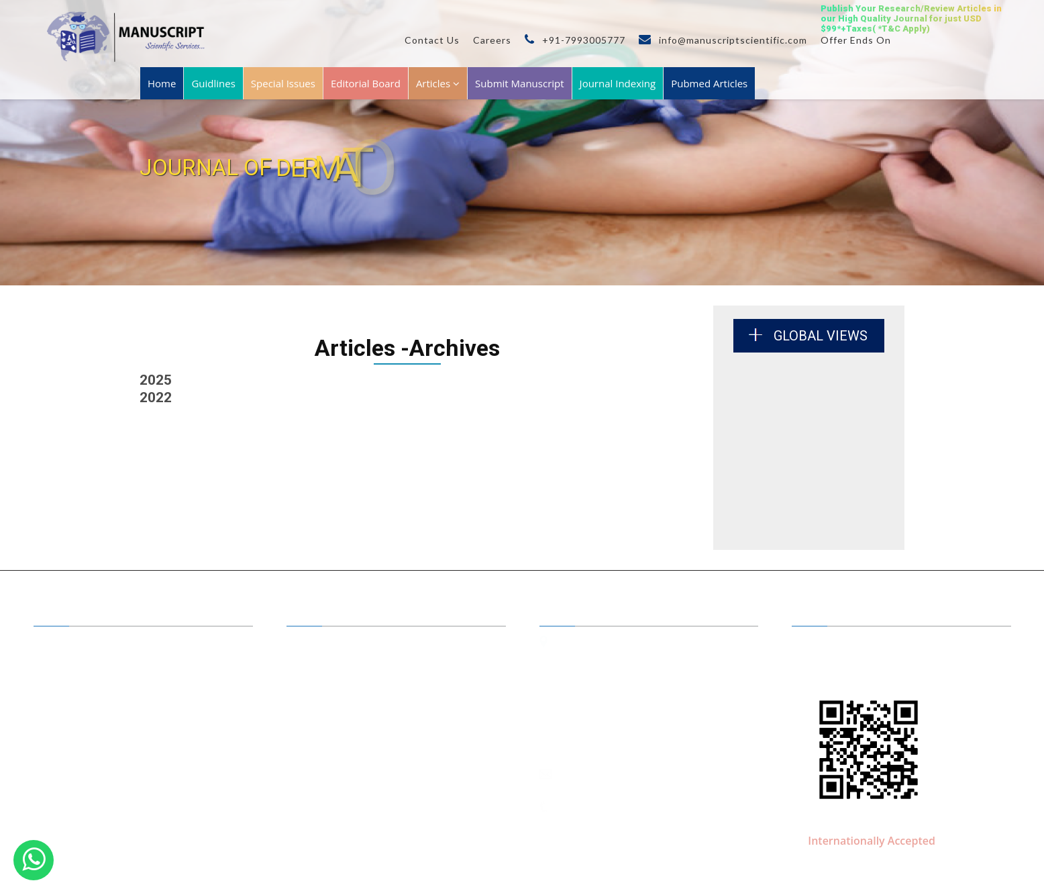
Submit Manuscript (519, 83)
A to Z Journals (77, 663)
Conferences (326, 721)
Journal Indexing (618, 83)
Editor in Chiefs (332, 643)
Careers (492, 40)
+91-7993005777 (575, 40)
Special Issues (283, 83)
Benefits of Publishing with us (361, 663)
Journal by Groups (84, 682)
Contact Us (432, 40)
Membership (74, 721)
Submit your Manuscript (350, 702)
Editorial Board (366, 83)
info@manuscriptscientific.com (723, 40)
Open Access (327, 682)
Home (162, 83)
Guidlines (213, 83)
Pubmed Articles (709, 83)
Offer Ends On (856, 40)
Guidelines (69, 702)
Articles (438, 83)
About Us (67, 643)
